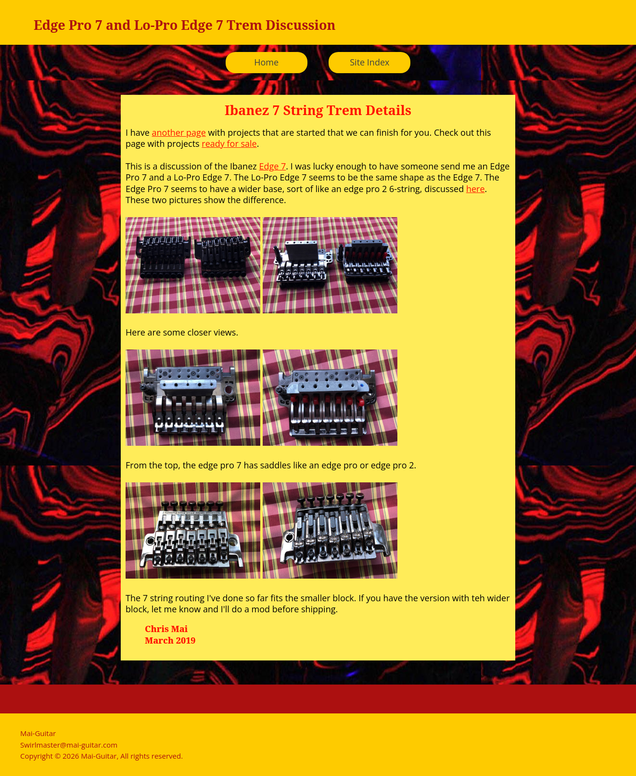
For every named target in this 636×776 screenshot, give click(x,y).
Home (266, 62)
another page (179, 132)
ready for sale (229, 143)
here (475, 188)
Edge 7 (272, 166)
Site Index (369, 62)
